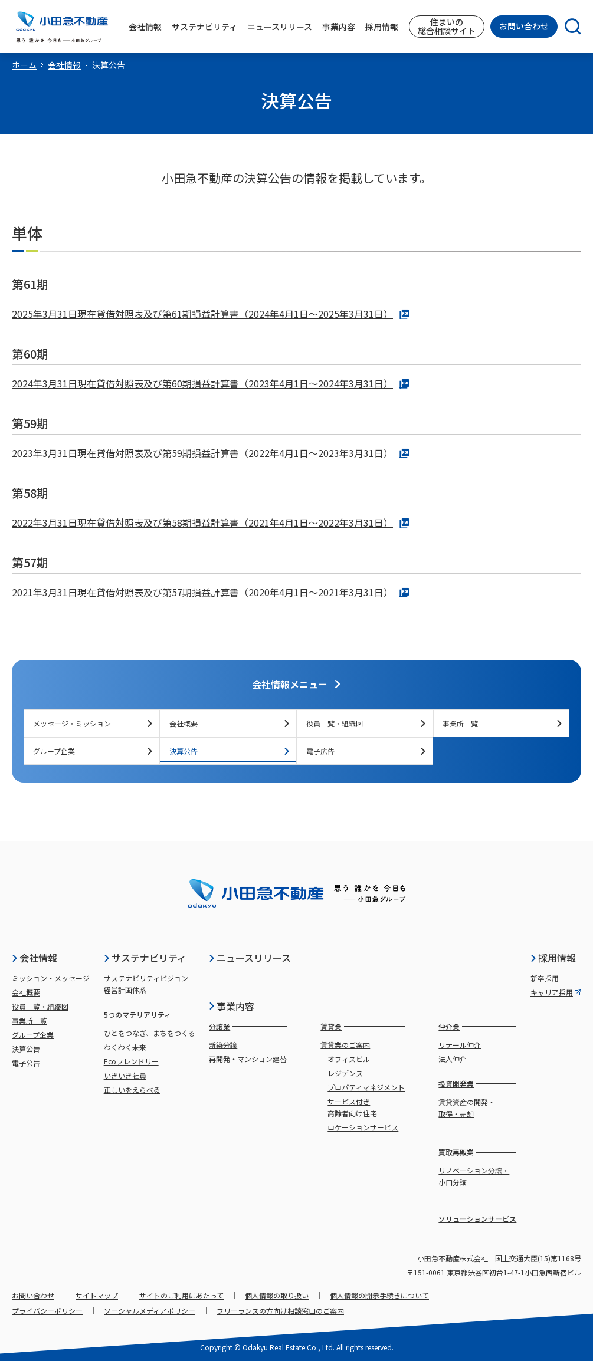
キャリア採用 (555, 992)
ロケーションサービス (362, 1127)
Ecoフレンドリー (131, 1061)
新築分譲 (223, 1045)
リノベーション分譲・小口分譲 (473, 1176)
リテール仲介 (459, 1045)
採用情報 (553, 958)
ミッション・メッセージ (51, 978)
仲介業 (449, 1026)
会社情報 (64, 65)
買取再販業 (456, 1152)
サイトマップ (97, 1295)
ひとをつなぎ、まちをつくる (149, 1033)
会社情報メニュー (297, 684)
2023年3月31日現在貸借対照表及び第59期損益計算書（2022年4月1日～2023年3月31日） (210, 453)
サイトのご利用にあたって (181, 1295)
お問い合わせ (524, 26)
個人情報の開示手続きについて (379, 1295)
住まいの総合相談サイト (447, 26)
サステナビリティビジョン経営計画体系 (146, 984)
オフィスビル (348, 1059)
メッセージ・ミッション (93, 723)
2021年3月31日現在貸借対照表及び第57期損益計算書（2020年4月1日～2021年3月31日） (210, 592)
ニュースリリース (249, 958)
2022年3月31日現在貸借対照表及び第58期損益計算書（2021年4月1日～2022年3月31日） (210, 522)
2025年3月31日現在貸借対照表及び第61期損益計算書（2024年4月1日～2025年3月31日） (210, 314)
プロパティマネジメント (366, 1087)
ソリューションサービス (477, 1219)
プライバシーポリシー (47, 1311)
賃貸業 (331, 1026)
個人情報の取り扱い (277, 1295)
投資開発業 (456, 1084)
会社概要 (229, 723)
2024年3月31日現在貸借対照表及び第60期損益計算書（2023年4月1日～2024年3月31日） (210, 383)
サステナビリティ (144, 958)
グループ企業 (93, 751)
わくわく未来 (125, 1047)
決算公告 (229, 751)
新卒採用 (544, 978)
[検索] (569, 26)
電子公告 (26, 1063)
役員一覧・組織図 (366, 723)
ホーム (24, 65)
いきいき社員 (125, 1075)
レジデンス (345, 1073)
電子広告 (366, 751)
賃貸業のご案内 (345, 1045)
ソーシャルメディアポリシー (149, 1311)
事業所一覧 (503, 723)
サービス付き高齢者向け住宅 (352, 1107)
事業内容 (231, 1006)
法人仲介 (452, 1059)
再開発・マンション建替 (248, 1059)
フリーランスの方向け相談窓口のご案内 (280, 1311)
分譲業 (219, 1026)
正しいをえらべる (132, 1089)
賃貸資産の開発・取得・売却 (466, 1108)
